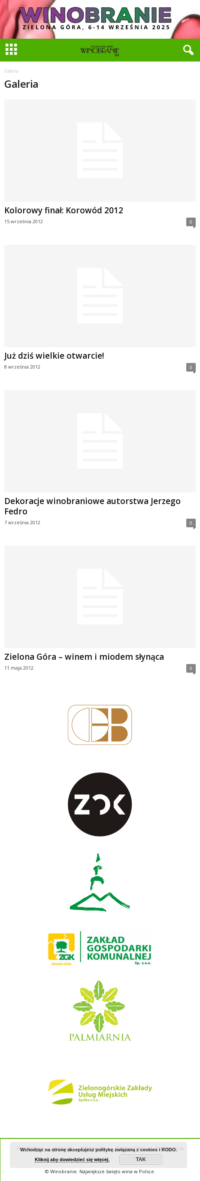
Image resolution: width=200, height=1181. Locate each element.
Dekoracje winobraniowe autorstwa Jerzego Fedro (92, 506)
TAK (141, 1159)
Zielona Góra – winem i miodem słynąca (84, 656)
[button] (186, 50)
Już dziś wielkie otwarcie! (54, 355)
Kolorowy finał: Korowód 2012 (63, 210)
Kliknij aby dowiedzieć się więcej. (72, 1159)
